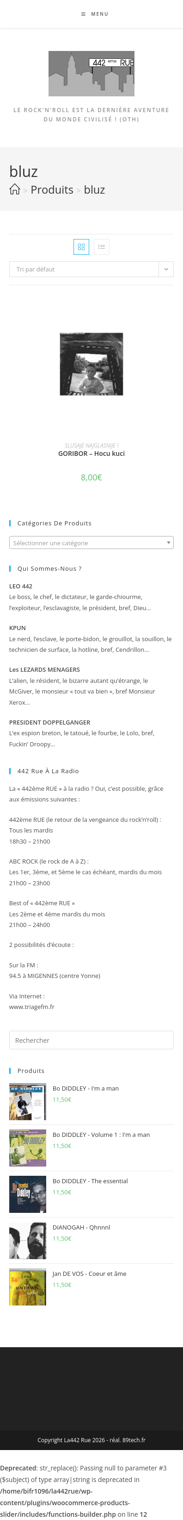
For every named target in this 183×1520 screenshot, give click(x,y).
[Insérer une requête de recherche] (91, 1040)
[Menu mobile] (91, 14)
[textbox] (91, 542)
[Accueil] (14, 189)
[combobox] (91, 542)
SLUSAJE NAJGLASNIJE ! (91, 445)
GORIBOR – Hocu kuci (91, 453)
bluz (94, 189)
